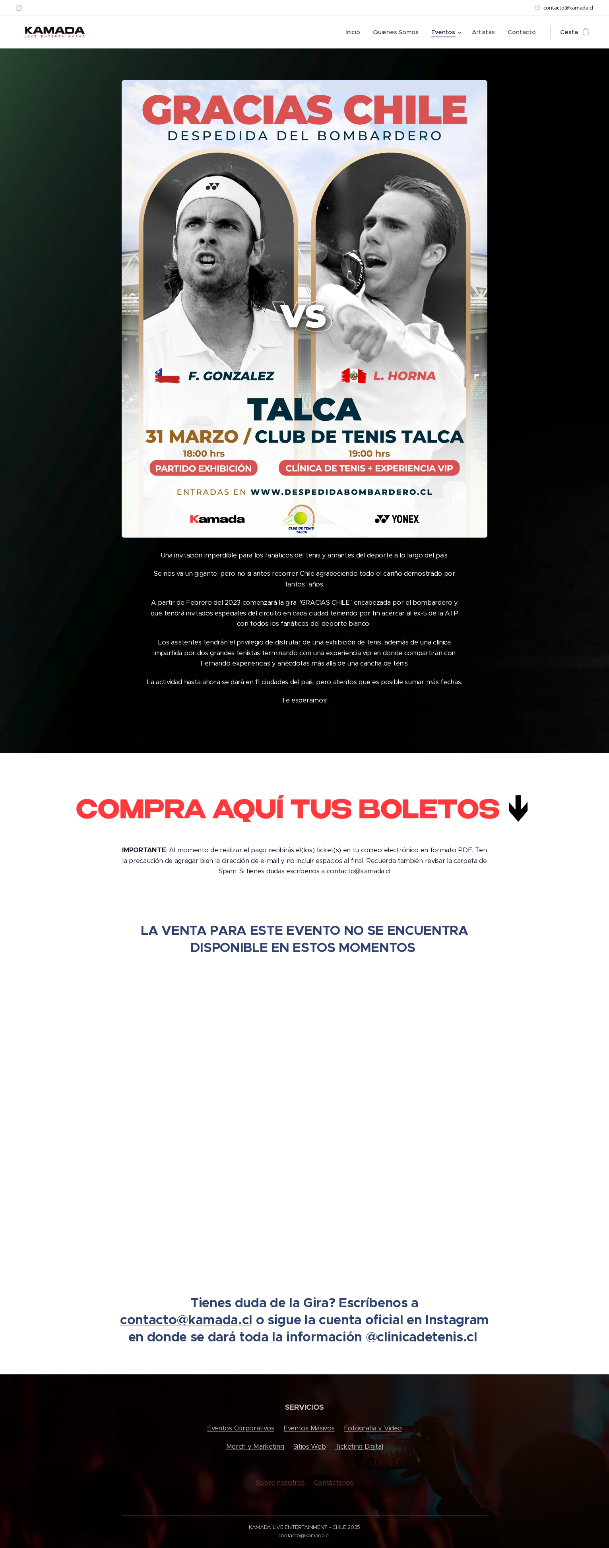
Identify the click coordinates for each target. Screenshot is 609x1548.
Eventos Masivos (308, 1428)
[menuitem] (353, 32)
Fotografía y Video (373, 1428)
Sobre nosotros (280, 1482)
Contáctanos (333, 1482)
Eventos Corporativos (240, 1428)
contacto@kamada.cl (568, 7)
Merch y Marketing (255, 1447)
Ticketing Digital (359, 1447)
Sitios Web (309, 1447)
